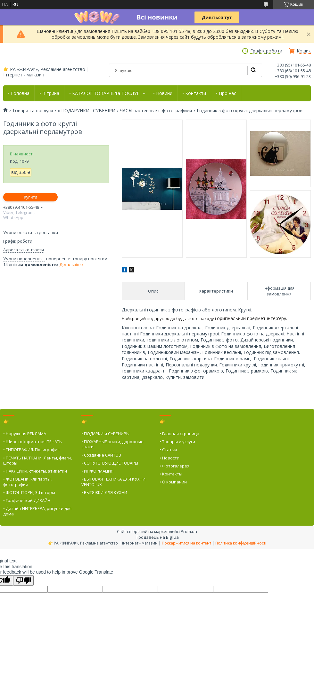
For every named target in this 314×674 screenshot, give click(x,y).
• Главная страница (179, 433)
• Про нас (226, 93)
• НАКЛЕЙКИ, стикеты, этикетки (35, 471)
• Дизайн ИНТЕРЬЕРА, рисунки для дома (37, 511)
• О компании (173, 482)
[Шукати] (253, 70)
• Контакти (194, 93)
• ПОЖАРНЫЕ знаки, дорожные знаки (112, 444)
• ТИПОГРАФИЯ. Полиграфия (31, 449)
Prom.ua (189, 531)
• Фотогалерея (174, 466)
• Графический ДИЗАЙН (26, 500)
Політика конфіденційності (240, 543)
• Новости (169, 458)
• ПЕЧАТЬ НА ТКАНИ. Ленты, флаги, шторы (37, 460)
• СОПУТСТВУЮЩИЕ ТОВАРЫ (109, 463)
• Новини (162, 93)
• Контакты (171, 474)
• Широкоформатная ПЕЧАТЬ (32, 441)
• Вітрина (49, 93)
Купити (30, 197)
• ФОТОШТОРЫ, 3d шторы (29, 492)
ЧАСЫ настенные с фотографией (156, 111)
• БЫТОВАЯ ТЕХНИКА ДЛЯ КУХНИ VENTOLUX (113, 481)
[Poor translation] (23, 580)
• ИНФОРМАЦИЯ (97, 471)
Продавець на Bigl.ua (157, 537)
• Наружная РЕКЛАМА (24, 433)
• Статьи (168, 449)
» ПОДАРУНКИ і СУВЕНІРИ (86, 111)
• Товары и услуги (177, 441)
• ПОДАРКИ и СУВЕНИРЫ (105, 433)
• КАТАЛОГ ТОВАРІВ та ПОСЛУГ (104, 93)
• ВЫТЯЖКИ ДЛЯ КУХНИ (104, 492)
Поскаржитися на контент (186, 543)
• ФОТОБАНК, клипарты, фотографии (27, 481)
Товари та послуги (32, 111)
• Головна (18, 93)
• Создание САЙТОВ (101, 455)
